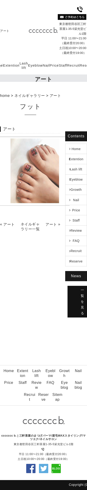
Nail (46, 65)
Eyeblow (35, 65)
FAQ (76, 241)
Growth (76, 189)
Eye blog (64, 385)
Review (76, 230)
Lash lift (23, 65)
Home (76, 149)
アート (55, 96)
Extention (11, 65)
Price (54, 65)
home (5, 96)
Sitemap (57, 397)
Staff (63, 65)
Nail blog (78, 385)
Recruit (73, 65)
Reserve (76, 261)
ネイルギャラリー (29, 96)
